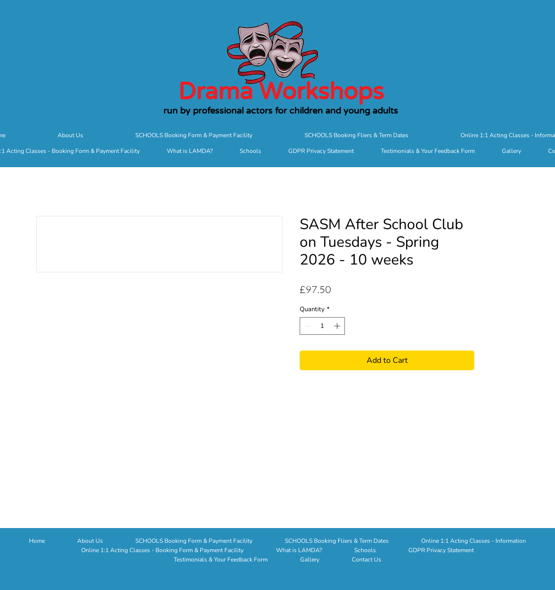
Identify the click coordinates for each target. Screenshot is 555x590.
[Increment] (338, 326)
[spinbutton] (322, 326)
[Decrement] (307, 326)
